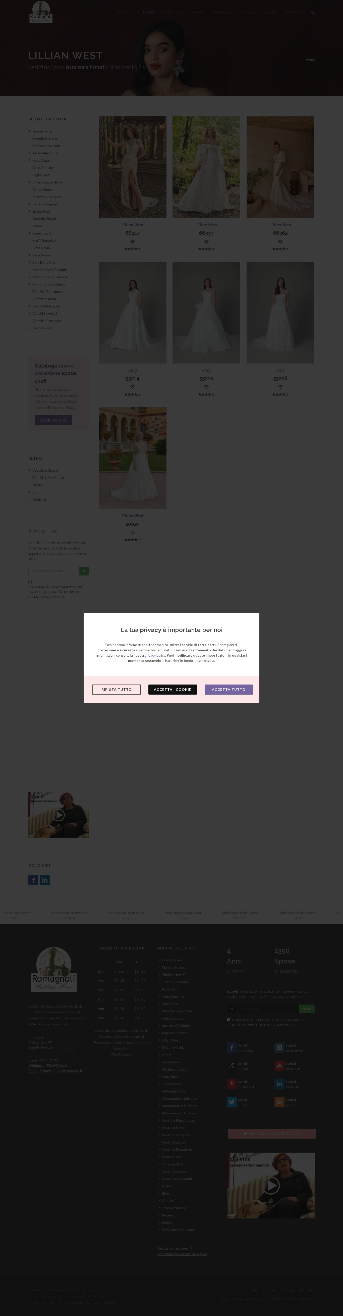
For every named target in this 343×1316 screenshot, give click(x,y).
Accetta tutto (229, 689)
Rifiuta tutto (116, 689)
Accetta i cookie (172, 689)
